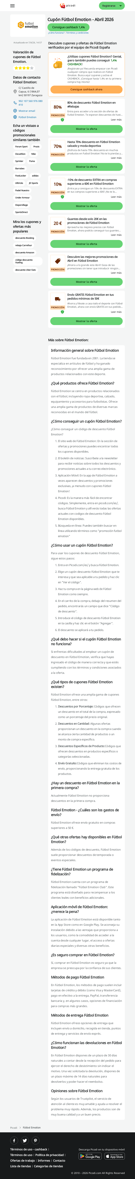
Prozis (36, 146)
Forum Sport (21, 146)
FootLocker (20, 175)
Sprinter (19, 161)
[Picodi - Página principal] (67, 5)
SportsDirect (21, 212)
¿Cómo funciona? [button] (56, 32)
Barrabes (19, 168)
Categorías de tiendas (48, 1166)
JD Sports (33, 183)
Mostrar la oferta (86, 129)
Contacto (59, 1161)
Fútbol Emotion (27, 117)
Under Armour (22, 197)
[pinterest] (36, 1140)
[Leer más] (116, 119)
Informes (44, 1161)
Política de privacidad (49, 1155)
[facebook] (14, 1140)
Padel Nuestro (22, 190)
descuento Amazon (24, 252)
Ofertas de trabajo (22, 1161)
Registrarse (108, 5)
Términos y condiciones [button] (77, 32)
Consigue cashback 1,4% (68, 27)
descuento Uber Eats (25, 269)
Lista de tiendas (20, 1166)
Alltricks (19, 183)
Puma (32, 161)
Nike (33, 153)
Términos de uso (21, 1155)
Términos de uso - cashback (28, 1149)
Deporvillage (21, 204)
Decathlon (20, 153)
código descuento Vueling (24, 261)
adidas (35, 175)
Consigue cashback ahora (86, 89)
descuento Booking (24, 237)
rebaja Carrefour (23, 245)
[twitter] (25, 1140)
